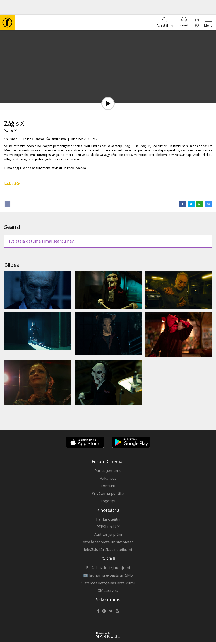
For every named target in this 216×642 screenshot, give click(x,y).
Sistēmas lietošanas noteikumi (108, 567)
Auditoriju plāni (108, 519)
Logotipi (108, 485)
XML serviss (108, 575)
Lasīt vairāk (12, 168)
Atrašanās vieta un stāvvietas (108, 526)
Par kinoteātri (108, 504)
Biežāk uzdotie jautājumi (108, 552)
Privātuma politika (108, 478)
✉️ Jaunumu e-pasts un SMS (108, 560)
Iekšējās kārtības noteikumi (108, 534)
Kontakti (108, 470)
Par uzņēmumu (108, 455)
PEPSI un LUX (108, 511)
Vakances (108, 463)
